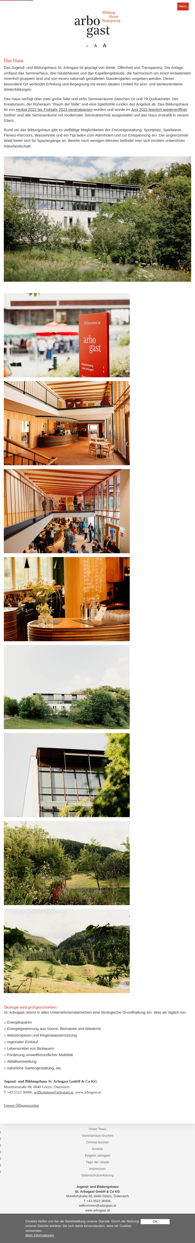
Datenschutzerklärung (97, 1175)
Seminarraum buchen (97, 1135)
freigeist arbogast (97, 1155)
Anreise (97, 1148)
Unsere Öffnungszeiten (21, 1105)
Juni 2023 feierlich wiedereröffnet (159, 109)
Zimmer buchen (97, 1142)
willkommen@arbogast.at (53, 1092)
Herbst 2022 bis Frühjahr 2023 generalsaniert (54, 109)
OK (155, 1221)
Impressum (97, 1168)
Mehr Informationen (39, 1235)
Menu (183, 6)
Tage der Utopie (97, 1162)
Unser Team (97, 1129)
